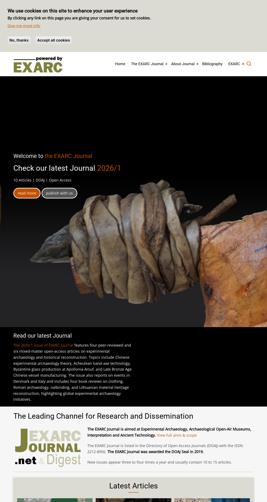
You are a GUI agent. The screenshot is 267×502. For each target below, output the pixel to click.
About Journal (183, 64)
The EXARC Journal (147, 64)
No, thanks (19, 40)
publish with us (59, 193)
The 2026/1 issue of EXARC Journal (43, 345)
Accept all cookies (53, 40)
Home (120, 64)
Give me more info (24, 25)
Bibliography (212, 64)
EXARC (234, 64)
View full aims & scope (177, 435)
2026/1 (109, 168)
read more (27, 193)
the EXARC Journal (68, 156)
